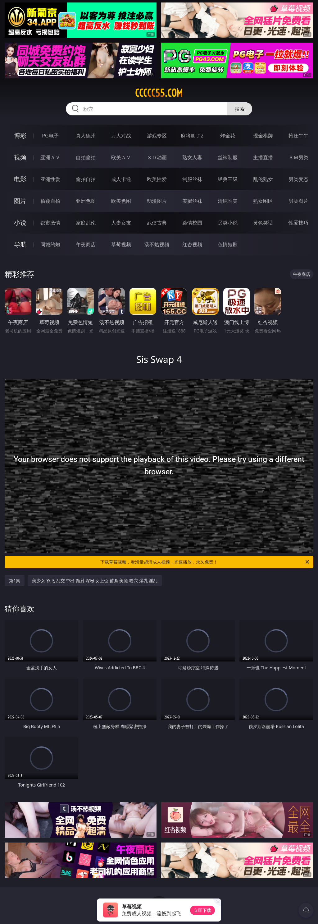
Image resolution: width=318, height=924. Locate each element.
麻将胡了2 (192, 135)
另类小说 (228, 222)
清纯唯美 (228, 200)
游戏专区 (157, 135)
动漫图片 (157, 200)
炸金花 (227, 135)
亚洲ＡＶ (50, 157)
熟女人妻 (192, 157)
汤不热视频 (156, 244)
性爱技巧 (298, 222)
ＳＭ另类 (298, 157)
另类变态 (298, 179)
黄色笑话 (263, 222)
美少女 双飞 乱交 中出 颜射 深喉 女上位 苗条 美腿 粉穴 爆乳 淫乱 (94, 580)
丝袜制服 (228, 157)
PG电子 (50, 135)
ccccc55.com (159, 93)
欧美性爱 (157, 179)
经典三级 (228, 179)
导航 (20, 244)
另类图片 (298, 200)
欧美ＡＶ (121, 157)
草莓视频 (121, 244)
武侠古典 (157, 222)
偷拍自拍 (86, 179)
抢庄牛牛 (298, 135)
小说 (20, 222)
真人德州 (86, 135)
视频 (20, 157)
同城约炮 (50, 244)
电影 (20, 179)
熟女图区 (263, 200)
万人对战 (121, 135)
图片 (20, 201)
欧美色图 (121, 200)
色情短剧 (228, 244)
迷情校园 (192, 222)
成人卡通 (121, 179)
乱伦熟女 (263, 179)
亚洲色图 (86, 200)
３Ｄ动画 (157, 157)
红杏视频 (192, 244)
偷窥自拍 (50, 200)
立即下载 (202, 910)
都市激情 (50, 222)
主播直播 (263, 157)
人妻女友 (121, 222)
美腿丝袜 (192, 200)
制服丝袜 (192, 179)
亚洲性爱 (50, 179)
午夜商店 (86, 244)
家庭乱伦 (86, 222)
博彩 (20, 135)
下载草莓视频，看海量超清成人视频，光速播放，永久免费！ (205, 562)
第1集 (14, 580)
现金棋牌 (263, 135)
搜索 (240, 108)
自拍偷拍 (86, 157)
